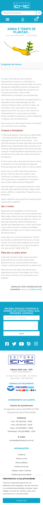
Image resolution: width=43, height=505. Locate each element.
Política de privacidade (21, 474)
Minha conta (21, 458)
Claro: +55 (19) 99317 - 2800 (21, 428)
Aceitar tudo (21, 501)
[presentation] (20, 325)
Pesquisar (39, 13)
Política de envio (21, 466)
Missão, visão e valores (21, 470)
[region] (21, 490)
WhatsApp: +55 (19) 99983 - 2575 (21, 431)
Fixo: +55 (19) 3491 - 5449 (21, 425)
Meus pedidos (21, 462)
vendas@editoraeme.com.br (21, 440)
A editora (21, 454)
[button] (7, 19)
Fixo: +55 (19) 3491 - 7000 (21, 421)
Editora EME (36, 289)
